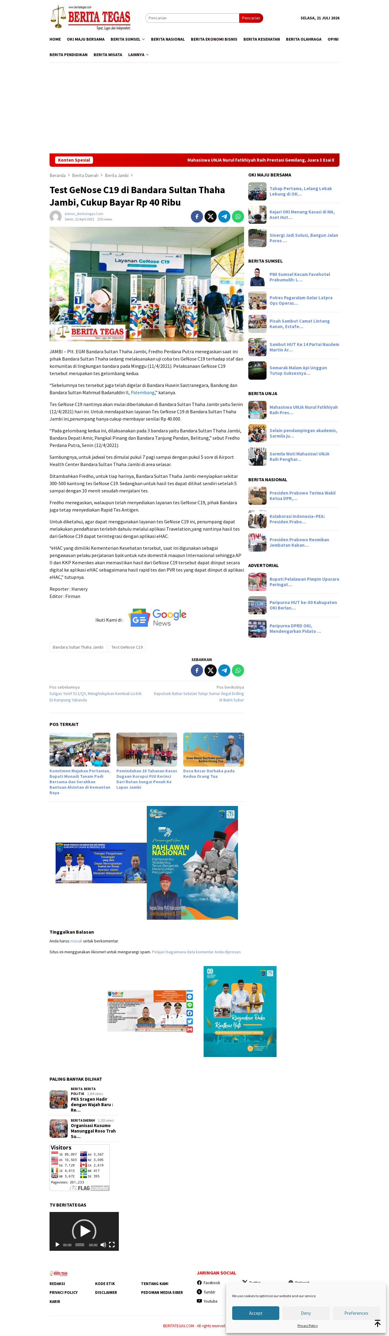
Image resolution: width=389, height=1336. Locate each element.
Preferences (356, 1313)
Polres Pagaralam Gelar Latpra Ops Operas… (301, 300)
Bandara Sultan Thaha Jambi (78, 647)
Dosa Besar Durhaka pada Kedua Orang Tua (209, 773)
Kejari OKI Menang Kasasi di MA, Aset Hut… (302, 214)
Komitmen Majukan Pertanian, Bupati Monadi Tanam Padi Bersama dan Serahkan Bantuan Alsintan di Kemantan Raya (80, 781)
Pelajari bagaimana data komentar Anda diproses (196, 952)
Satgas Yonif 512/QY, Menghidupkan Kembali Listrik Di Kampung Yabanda (96, 693)
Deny (306, 1313)
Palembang (143, 392)
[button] (84, 1231)
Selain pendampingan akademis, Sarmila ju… (303, 433)
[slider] (79, 1244)
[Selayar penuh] (112, 1245)
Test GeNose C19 (127, 647)
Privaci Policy (308, 1325)
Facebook (208, 1282)
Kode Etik (105, 1283)
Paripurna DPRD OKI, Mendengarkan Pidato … (295, 628)
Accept (256, 1313)
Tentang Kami (154, 1283)
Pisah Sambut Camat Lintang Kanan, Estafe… (300, 323)
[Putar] (57, 1245)
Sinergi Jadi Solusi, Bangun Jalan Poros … (304, 238)
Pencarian (251, 18)
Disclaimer (106, 1292)
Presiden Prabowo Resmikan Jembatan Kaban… (299, 542)
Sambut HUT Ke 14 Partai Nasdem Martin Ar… (304, 347)
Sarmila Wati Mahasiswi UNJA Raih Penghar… (299, 456)
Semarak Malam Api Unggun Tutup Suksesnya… (298, 370)
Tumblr (206, 1292)
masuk (76, 941)
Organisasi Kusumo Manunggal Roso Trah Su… (93, 1131)
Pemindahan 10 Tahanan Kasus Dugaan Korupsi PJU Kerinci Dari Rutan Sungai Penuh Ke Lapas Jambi (146, 779)
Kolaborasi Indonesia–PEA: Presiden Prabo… (297, 519)
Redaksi (57, 1283)
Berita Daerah (83, 1120)
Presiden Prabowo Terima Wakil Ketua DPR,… (303, 495)
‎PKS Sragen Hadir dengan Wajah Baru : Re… (92, 1104)
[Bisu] (103, 1245)
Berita (76, 1089)
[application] (84, 1231)
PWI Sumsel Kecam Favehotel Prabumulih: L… (300, 277)
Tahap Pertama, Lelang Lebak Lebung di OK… (301, 191)
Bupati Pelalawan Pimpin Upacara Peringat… (304, 581)
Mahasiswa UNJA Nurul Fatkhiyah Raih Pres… (304, 409)
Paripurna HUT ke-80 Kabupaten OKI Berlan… (303, 605)
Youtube (207, 1301)
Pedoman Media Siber (162, 1292)
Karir (55, 1301)
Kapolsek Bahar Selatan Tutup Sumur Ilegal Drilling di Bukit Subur (197, 693)
